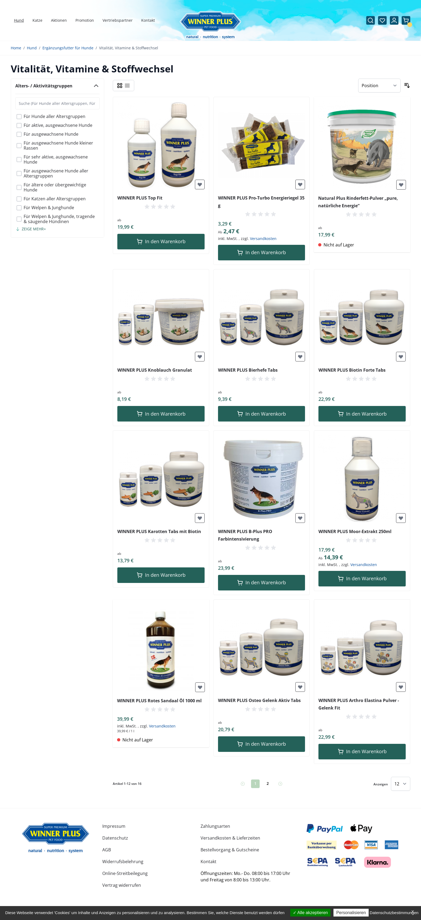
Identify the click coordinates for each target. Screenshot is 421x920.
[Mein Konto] (394, 20)
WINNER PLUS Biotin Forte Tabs (352, 370)
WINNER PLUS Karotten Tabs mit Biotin (159, 531)
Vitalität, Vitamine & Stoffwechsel (128, 47)
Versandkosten (263, 238)
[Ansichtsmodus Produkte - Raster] (120, 85)
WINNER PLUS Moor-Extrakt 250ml (354, 531)
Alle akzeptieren (310, 912)
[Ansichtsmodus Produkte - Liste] (127, 85)
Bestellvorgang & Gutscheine (230, 850)
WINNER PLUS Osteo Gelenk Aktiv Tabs (259, 700)
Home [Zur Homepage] (16, 47)
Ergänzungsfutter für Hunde (67, 47)
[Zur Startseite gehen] (211, 25)
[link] (242, 783)
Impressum (113, 826)
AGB (106, 850)
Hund (32, 47)
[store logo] (55, 838)
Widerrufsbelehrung (122, 861)
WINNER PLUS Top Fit (139, 198)
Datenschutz (115, 838)
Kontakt (208, 861)
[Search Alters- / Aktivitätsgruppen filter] (57, 103)
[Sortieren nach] (379, 86)
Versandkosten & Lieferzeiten (230, 838)
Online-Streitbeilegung (125, 873)
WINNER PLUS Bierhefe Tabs (248, 370)
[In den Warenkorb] (161, 241)
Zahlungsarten (215, 826)
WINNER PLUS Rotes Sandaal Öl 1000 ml (159, 701)
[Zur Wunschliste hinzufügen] (200, 184)
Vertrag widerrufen (121, 885)
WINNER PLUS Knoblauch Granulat (154, 370)
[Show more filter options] (30, 229)
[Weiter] (280, 783)
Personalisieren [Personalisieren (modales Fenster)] (351, 912)
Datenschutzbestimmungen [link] (394, 912)
